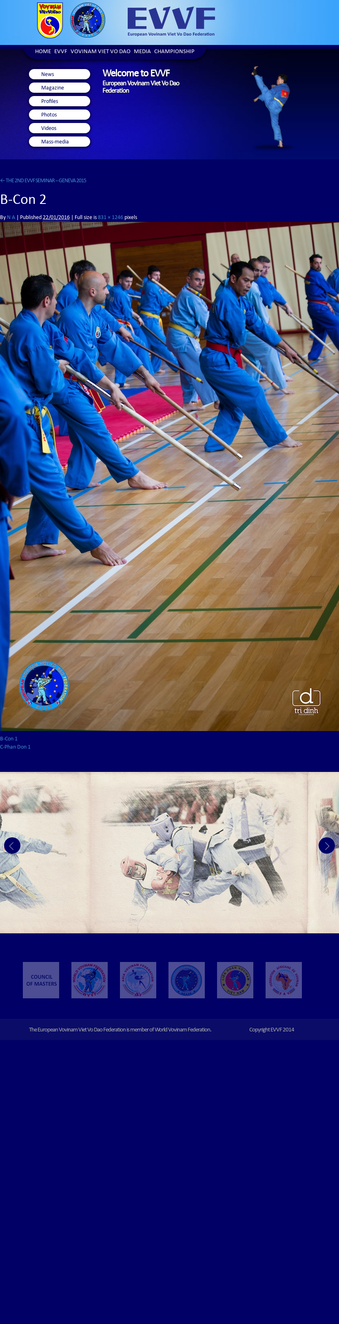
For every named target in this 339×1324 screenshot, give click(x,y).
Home (43, 52)
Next (327, 845)
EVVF (60, 52)
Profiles (49, 101)
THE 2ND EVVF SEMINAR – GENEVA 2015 (43, 181)
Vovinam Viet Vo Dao (101, 52)
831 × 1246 (110, 218)
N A (11, 218)
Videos (48, 128)
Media (142, 52)
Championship (174, 52)
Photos (49, 115)
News (47, 75)
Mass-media (55, 142)
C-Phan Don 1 (15, 747)
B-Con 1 (9, 739)
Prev (12, 845)
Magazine (52, 88)
